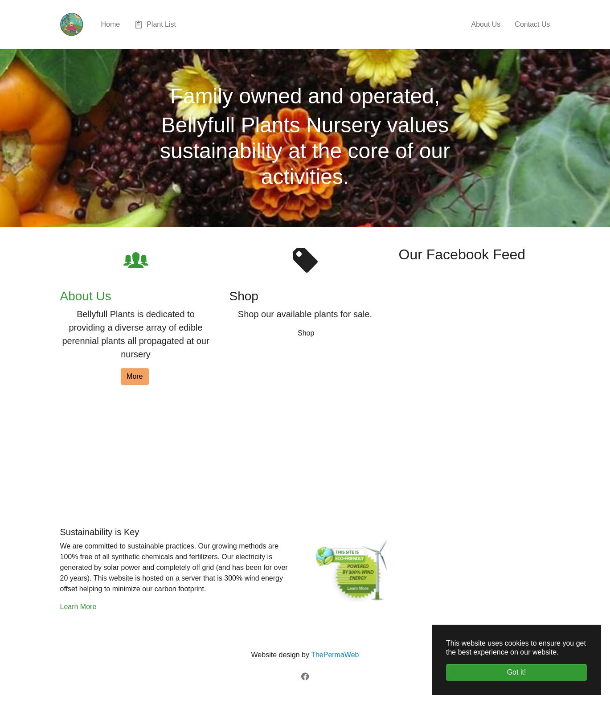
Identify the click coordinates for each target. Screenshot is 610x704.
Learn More (78, 606)
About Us (85, 296)
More (135, 376)
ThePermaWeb (335, 655)
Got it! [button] (516, 672)
